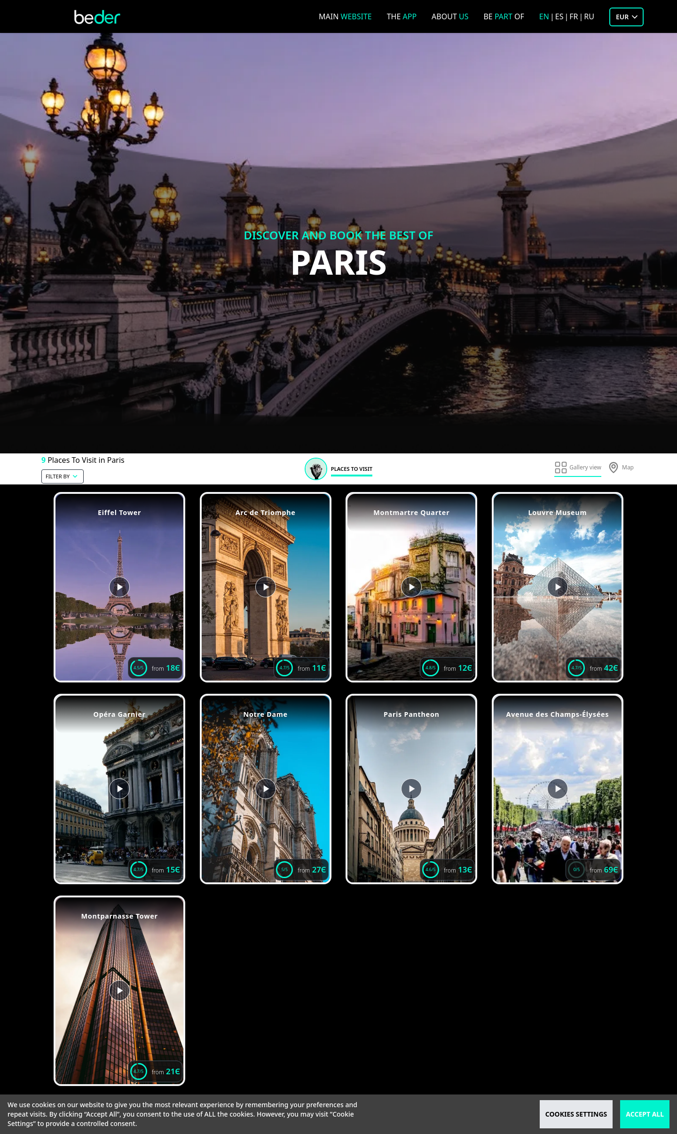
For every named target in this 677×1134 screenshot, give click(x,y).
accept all (645, 1114)
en (544, 16)
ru (589, 16)
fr (573, 16)
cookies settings (576, 1114)
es (559, 16)
